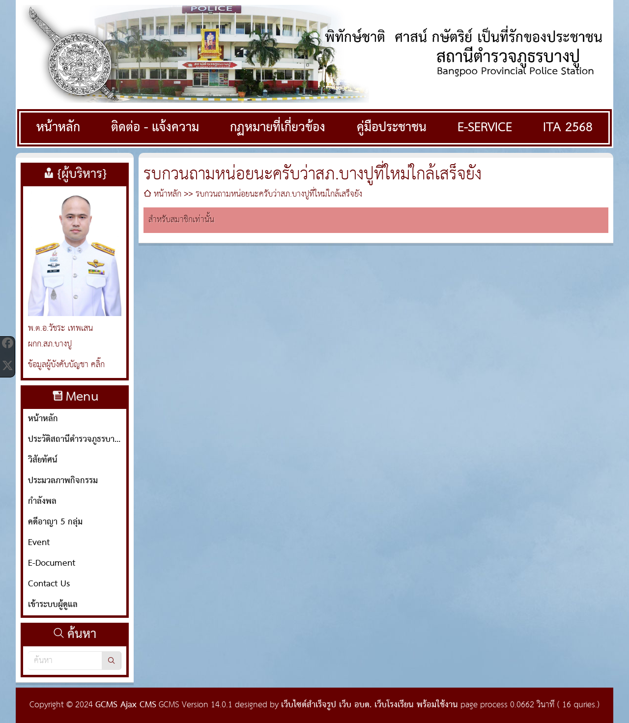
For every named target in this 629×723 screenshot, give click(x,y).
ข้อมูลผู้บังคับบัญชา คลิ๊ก (66, 365)
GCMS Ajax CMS (125, 705)
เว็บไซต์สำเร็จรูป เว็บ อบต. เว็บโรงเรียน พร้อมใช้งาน (369, 705)
